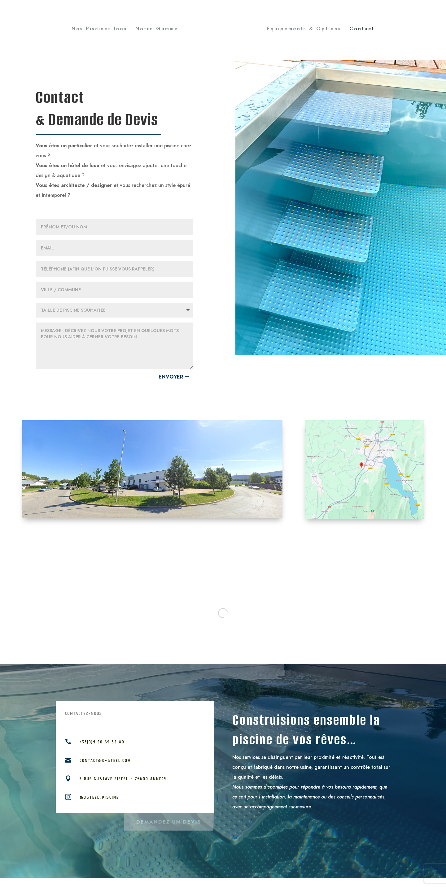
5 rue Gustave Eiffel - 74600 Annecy (123, 778)
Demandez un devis (168, 820)
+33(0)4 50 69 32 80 (102, 741)
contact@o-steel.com (105, 760)
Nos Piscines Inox (99, 29)
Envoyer (171, 376)
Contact (361, 29)
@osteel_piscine (99, 797)
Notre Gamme (156, 29)
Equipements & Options (304, 29)
